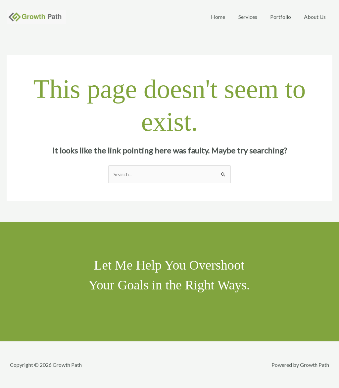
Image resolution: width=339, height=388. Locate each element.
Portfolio (284, 17)
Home (226, 17)
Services (253, 17)
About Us (316, 17)
